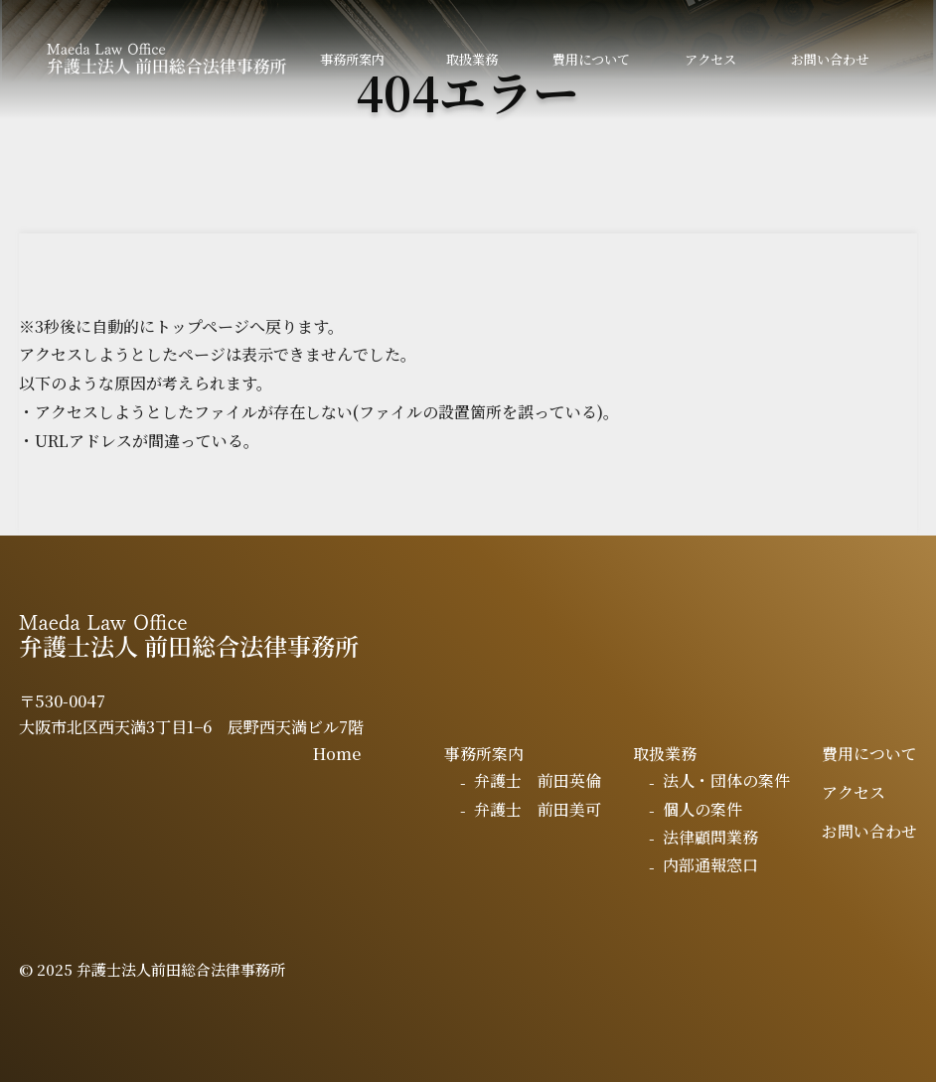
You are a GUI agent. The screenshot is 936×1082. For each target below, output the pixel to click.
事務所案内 (352, 59)
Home (337, 753)
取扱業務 (472, 59)
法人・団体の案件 (726, 780)
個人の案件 (702, 809)
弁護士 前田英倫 (537, 780)
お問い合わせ (829, 59)
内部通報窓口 (710, 864)
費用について (591, 59)
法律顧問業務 (710, 837)
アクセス (710, 59)
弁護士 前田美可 (537, 809)
